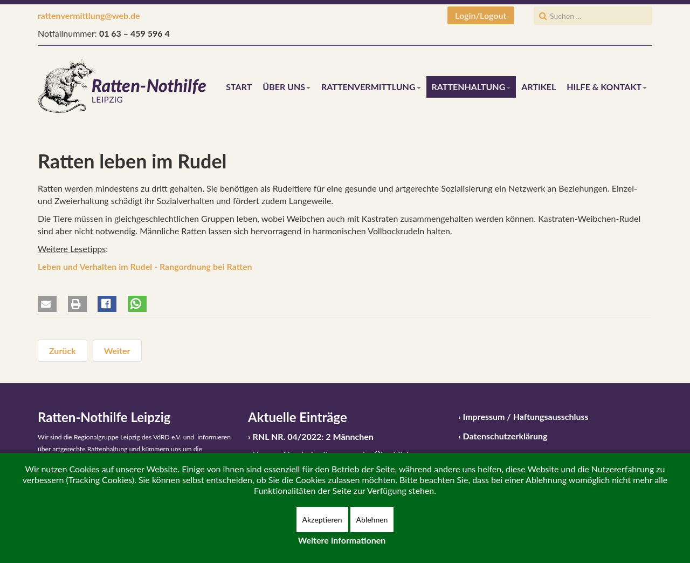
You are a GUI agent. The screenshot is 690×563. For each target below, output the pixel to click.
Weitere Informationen (342, 540)
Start (239, 87)
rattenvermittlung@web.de (89, 15)
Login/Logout (481, 15)
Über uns (286, 87)
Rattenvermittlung (370, 87)
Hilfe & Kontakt (607, 87)
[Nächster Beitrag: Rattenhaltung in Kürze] (117, 351)
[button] (47, 304)
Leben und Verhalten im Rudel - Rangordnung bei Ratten (145, 266)
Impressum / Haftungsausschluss (526, 416)
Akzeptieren (322, 519)
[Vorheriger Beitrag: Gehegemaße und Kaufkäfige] (62, 351)
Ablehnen (372, 519)
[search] (593, 15)
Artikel (538, 87)
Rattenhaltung (471, 87)
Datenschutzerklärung (505, 436)
